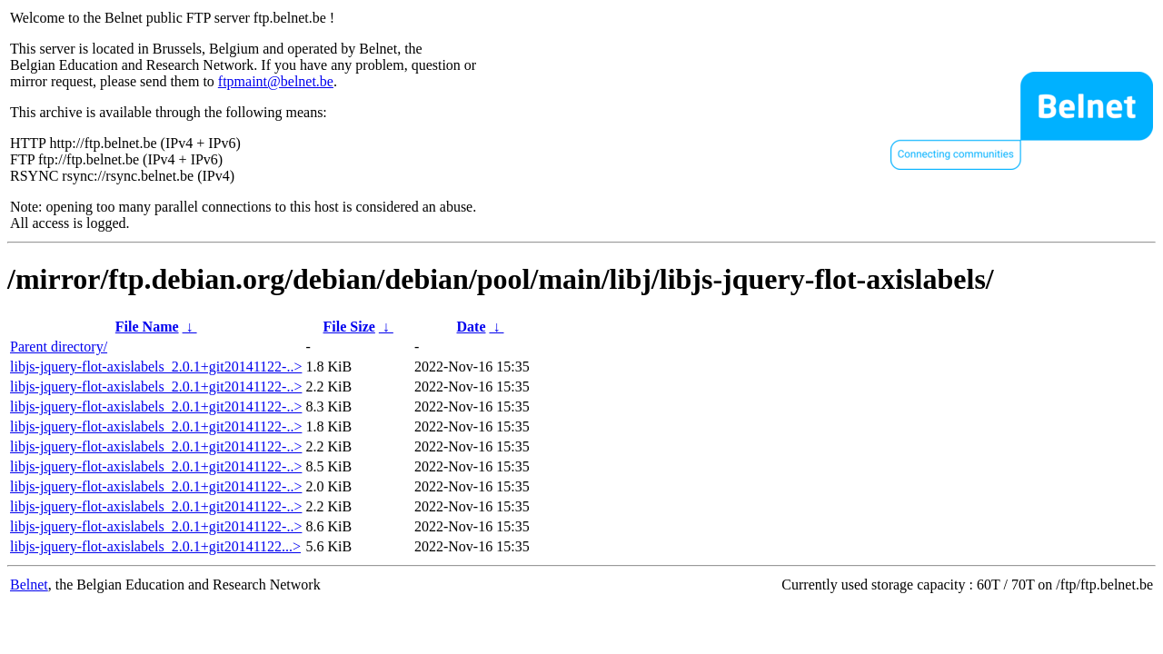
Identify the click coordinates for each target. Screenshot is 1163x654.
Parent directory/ (58, 346)
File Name (147, 326)
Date (471, 326)
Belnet (29, 584)
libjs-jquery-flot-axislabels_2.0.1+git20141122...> (155, 546)
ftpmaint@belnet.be (275, 81)
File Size (349, 326)
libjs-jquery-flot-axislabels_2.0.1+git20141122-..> (156, 366)
